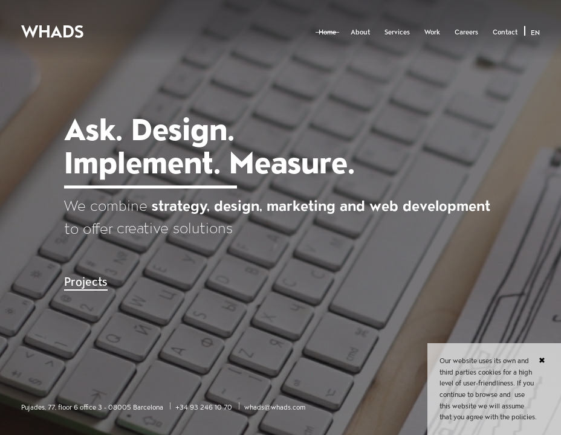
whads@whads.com (274, 407)
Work (432, 32)
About (360, 32)
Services (397, 32)
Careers (466, 32)
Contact (505, 32)
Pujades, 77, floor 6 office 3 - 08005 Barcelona (92, 407)
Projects (86, 282)
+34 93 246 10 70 (203, 407)
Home (327, 32)
